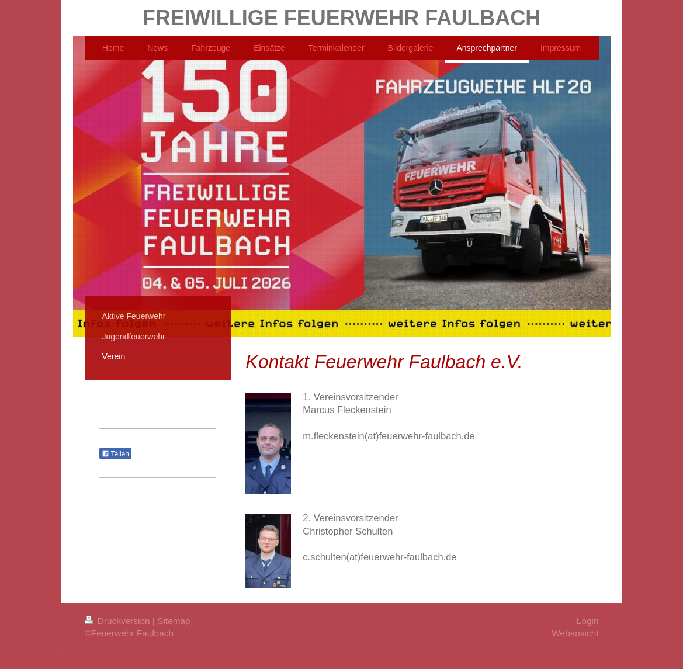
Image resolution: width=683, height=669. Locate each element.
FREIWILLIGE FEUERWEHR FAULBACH (341, 18)
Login (588, 621)
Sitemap (173, 621)
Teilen (115, 454)
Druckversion (118, 621)
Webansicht (575, 633)
